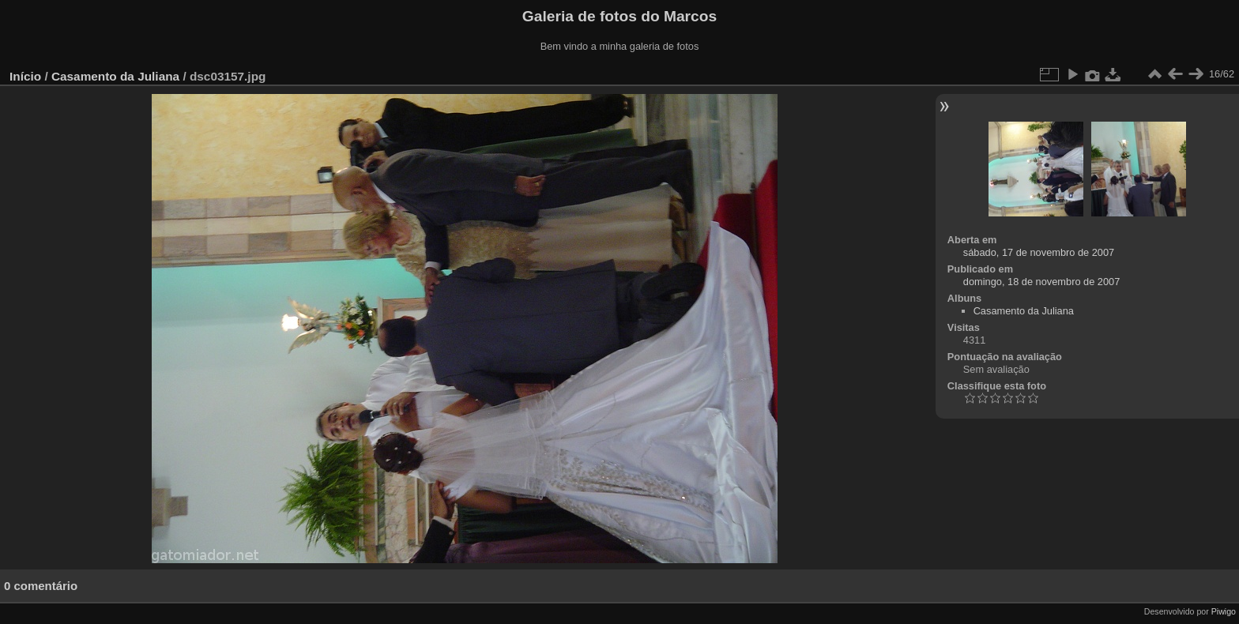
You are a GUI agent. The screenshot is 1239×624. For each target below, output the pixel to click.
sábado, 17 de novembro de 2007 (1038, 252)
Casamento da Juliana (115, 76)
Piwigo (1223, 611)
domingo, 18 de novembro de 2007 (1041, 282)
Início (25, 76)
